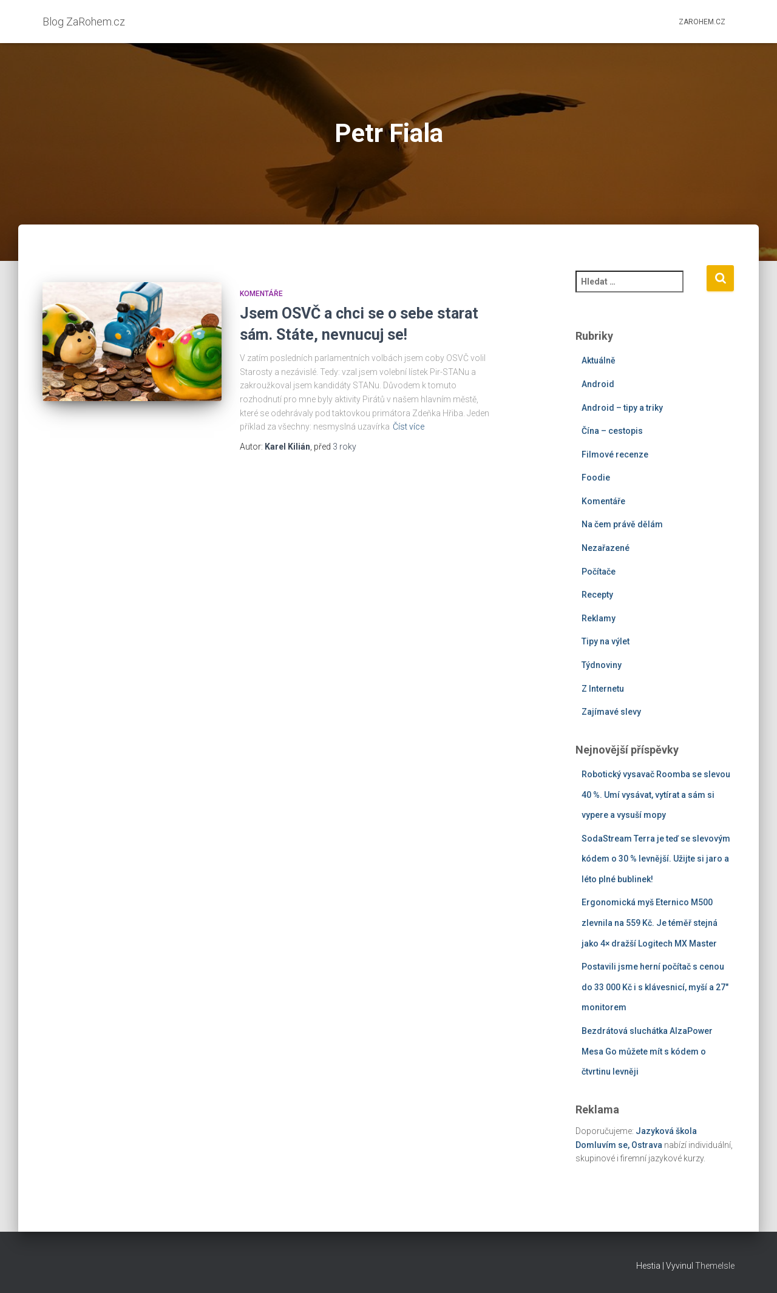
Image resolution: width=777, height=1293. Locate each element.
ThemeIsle (715, 1266)
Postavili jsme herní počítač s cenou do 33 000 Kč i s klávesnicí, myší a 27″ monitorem (655, 987)
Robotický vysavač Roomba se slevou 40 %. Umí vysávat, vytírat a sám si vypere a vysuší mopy (656, 794)
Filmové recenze (615, 454)
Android (598, 384)
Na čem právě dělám (622, 524)
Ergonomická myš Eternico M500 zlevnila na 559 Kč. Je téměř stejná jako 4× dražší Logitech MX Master (650, 922)
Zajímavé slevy (611, 712)
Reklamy (599, 618)
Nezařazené (605, 548)
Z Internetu (603, 689)
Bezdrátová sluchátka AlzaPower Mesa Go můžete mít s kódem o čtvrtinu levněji (647, 1051)
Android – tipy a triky (622, 408)
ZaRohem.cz (702, 22)
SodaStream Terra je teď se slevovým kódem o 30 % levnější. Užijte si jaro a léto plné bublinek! (656, 859)
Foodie (596, 477)
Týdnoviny (602, 665)
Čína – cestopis (612, 431)
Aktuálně (599, 360)
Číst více (408, 426)
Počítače (599, 571)
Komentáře (261, 293)
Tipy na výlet (605, 641)
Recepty (597, 594)
